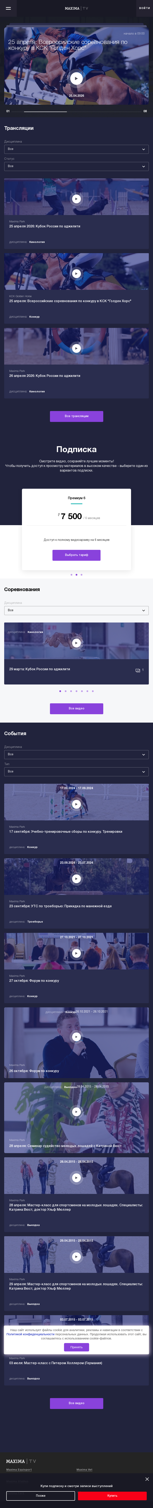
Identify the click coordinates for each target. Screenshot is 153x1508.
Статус (9, 159)
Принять (76, 1347)
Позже (41, 1496)
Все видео (76, 708)
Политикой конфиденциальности (30, 1334)
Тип (6, 764)
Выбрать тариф (76, 555)
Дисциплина (13, 141)
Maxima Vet (84, 1470)
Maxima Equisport (19, 1470)
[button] (71, 575)
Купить (112, 1496)
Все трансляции (76, 416)
